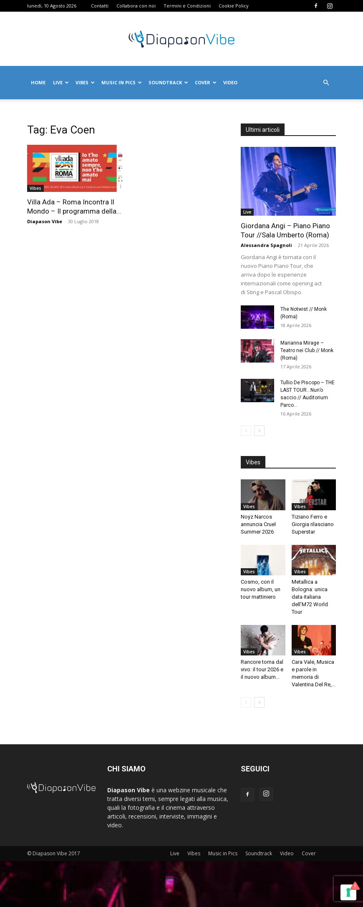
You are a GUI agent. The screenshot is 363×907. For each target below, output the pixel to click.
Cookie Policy (234, 6)
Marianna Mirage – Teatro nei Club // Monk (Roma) (306, 350)
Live (61, 82)
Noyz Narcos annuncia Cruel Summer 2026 (258, 524)
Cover (206, 82)
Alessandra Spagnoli (266, 245)
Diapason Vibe (44, 221)
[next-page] (259, 431)
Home (38, 82)
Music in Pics (121, 82)
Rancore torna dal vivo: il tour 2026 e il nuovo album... (262, 669)
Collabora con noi (136, 6)
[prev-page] (246, 431)
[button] (326, 83)
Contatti (99, 6)
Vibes (85, 82)
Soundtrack (168, 82)
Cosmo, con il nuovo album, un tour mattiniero (260, 589)
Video (230, 82)
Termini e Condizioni (187, 6)
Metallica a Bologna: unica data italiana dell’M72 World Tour (310, 597)
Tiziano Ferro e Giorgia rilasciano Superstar (313, 524)
